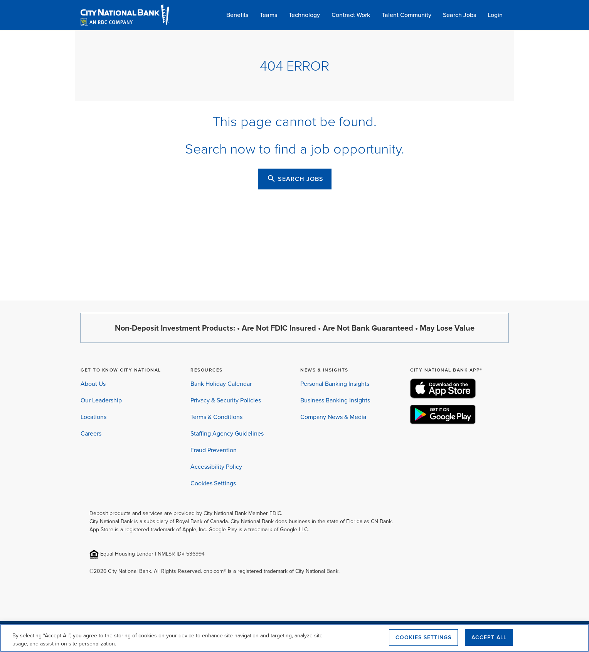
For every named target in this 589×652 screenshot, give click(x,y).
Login (495, 14)
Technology (304, 14)
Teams (268, 14)
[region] (294, 638)
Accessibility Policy (216, 466)
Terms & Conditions (216, 416)
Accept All (489, 637)
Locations (93, 416)
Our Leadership (101, 400)
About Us (93, 383)
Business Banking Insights (335, 400)
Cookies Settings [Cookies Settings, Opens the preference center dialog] (423, 637)
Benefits (237, 14)
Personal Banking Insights (334, 383)
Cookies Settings (213, 483)
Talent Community (406, 14)
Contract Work (351, 14)
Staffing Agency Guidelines (227, 433)
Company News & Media (333, 416)
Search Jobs (459, 14)
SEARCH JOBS (295, 178)
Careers (91, 433)
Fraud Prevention (213, 450)
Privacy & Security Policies (225, 400)
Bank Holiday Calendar (221, 383)
